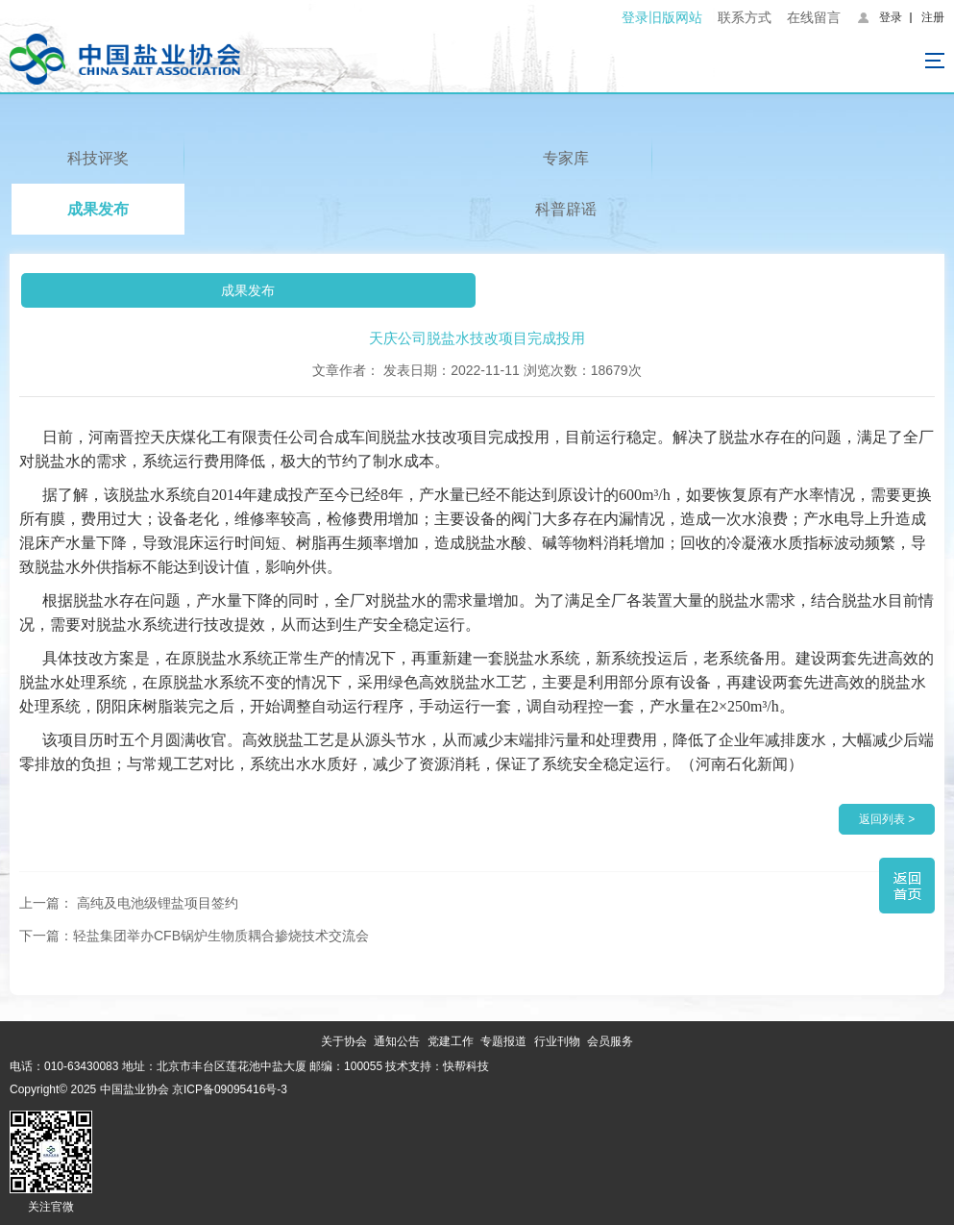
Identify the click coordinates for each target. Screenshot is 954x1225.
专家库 (566, 158)
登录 (890, 17)
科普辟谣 (566, 209)
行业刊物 (557, 1041)
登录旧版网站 (662, 17)
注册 (932, 17)
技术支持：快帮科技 (435, 1066)
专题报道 (503, 1041)
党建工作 (451, 1041)
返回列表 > (887, 819)
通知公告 (397, 1041)
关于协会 (344, 1041)
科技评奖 (98, 158)
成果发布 (98, 209)
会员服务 (610, 1041)
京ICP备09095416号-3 (229, 1089)
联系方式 (744, 17)
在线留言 (814, 17)
